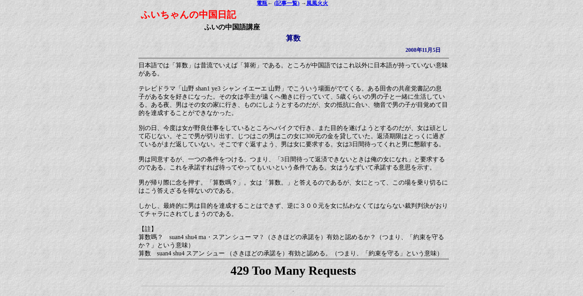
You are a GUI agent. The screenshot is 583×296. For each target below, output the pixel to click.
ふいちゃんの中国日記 (188, 15)
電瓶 (261, 3)
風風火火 (317, 3)
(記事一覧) (286, 3)
